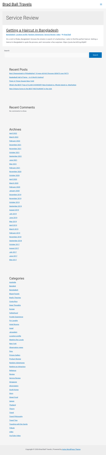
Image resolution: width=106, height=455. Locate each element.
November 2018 (15, 237)
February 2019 (14, 233)
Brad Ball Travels (17, 4)
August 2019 (14, 210)
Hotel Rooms (14, 324)
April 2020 (13, 179)
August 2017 (14, 248)
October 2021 (14, 152)
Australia (12, 282)
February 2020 (14, 187)
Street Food (13, 397)
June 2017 (13, 256)
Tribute (12, 428)
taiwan (11, 401)
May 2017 (13, 260)
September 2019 (15, 206)
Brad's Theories (15, 298)
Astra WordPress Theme (71, 449)
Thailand (12, 405)
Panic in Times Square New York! (21, 81)
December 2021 (15, 145)
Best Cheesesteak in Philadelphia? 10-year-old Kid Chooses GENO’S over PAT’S (38, 73)
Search (6, 51)
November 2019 (15, 198)
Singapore (13, 382)
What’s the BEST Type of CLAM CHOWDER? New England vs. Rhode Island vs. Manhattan (42, 85)
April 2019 (13, 225)
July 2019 (13, 214)
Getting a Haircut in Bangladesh (32, 30)
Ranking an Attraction (17, 367)
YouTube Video (15, 436)
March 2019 (13, 229)
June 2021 (13, 160)
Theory (12, 409)
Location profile (21, 34)
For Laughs (13, 320)
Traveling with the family (18, 424)
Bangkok (12, 286)
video (58, 34)
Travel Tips (13, 420)
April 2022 (13, 133)
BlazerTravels (14, 294)
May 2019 (13, 221)
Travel (11, 413)
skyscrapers (13, 386)
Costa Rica (13, 301)
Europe (12, 309)
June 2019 (13, 218)
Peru (11, 351)
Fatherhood (13, 313)
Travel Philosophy (16, 416)
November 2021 (15, 149)
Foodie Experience (16, 317)
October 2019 (14, 202)
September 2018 (15, 241)
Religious (12, 370)
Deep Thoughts (15, 305)
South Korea (14, 390)
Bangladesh (10, 34)
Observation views (16, 347)
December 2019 (15, 195)
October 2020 (14, 175)
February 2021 (14, 168)
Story (11, 393)
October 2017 (14, 244)
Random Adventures (35, 34)
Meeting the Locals (16, 340)
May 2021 (13, 164)
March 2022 (13, 137)
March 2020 (13, 183)
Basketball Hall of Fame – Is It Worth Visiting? (26, 77)
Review (12, 374)
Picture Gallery (14, 355)
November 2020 (15, 172)
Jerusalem (13, 332)
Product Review (15, 359)
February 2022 (14, 141)
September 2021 (15, 156)
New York (13, 344)
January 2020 (14, 191)
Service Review (50, 34)
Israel (11, 328)
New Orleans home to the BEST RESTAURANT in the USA (30, 89)
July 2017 (13, 252)
